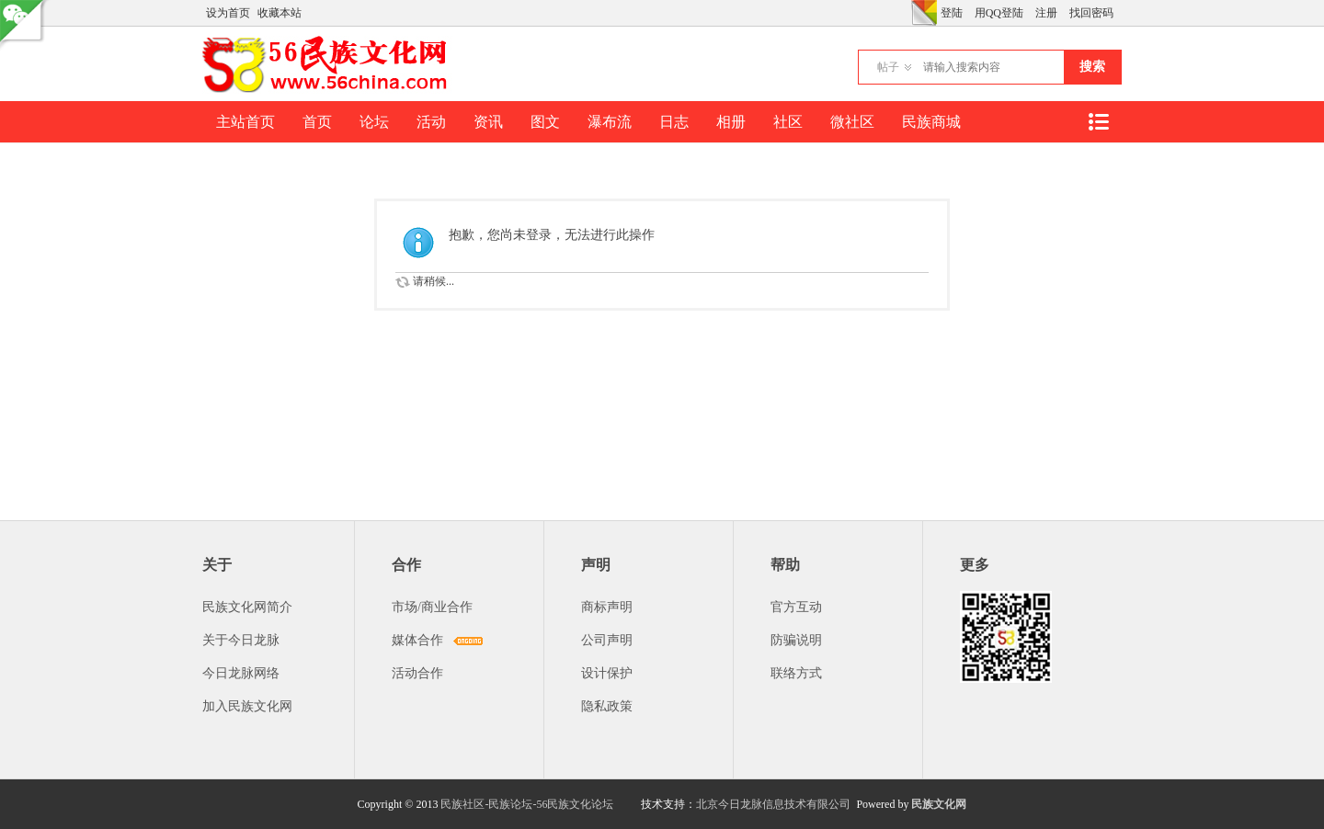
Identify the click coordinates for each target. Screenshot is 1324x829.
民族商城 (931, 122)
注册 (1046, 12)
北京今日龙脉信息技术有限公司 (773, 804)
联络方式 (796, 673)
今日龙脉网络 (241, 673)
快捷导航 (1098, 121)
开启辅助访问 (906, 13)
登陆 (952, 12)
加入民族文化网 (247, 706)
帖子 (888, 67)
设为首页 (228, 12)
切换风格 (924, 13)
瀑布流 (610, 122)
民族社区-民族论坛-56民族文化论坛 (526, 804)
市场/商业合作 (432, 607)
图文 (545, 122)
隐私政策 (607, 706)
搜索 (1092, 67)
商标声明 (607, 607)
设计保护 (607, 673)
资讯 (488, 122)
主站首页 (245, 122)
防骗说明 (796, 640)
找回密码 (1091, 12)
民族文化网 (938, 804)
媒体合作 (417, 640)
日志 (674, 122)
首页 (317, 122)
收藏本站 (279, 12)
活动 (431, 122)
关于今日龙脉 (241, 640)
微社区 (852, 122)
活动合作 (417, 673)
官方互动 (796, 607)
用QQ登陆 (999, 12)
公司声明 (607, 640)
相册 (731, 122)
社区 (788, 122)
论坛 (374, 122)
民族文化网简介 (247, 607)
